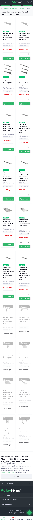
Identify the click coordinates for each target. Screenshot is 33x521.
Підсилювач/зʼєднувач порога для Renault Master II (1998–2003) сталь (24, 176)
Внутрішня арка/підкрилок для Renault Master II (24, 431)
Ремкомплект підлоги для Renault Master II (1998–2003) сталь (24, 224)
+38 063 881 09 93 (5, 5)
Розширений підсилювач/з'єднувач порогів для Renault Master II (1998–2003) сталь (24, 273)
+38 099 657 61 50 (27, 5)
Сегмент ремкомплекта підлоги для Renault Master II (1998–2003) (8, 394)
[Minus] (4, 54)
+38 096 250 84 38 (16, 5)
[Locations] (28, 2)
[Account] (31, 2)
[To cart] (8, 58)
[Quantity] (8, 54)
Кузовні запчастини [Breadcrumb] (10, 8)
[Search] (5, 2)
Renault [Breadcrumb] (21, 8)
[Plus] (12, 54)
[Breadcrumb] (1, 8)
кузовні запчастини (7, 472)
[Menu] (2, 2)
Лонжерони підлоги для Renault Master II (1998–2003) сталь (24, 128)
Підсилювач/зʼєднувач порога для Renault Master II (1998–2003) (8, 176)
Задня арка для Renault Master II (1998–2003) (24, 319)
